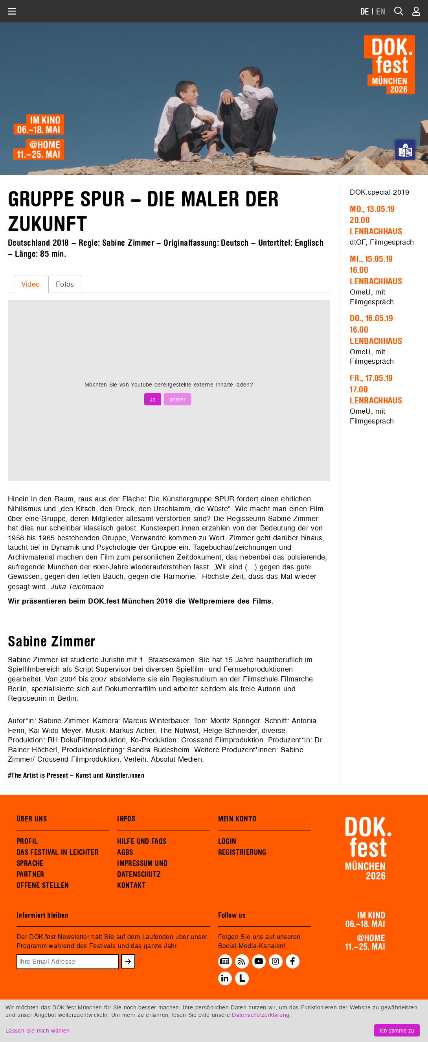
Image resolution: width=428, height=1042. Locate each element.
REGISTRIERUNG (242, 852)
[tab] (30, 284)
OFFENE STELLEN (43, 885)
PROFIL (27, 841)
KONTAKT (131, 885)
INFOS (126, 819)
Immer (177, 399)
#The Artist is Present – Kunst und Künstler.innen (76, 775)
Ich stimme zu (397, 1030)
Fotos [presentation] (65, 284)
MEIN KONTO (237, 819)
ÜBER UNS (32, 819)
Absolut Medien (176, 759)
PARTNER (30, 874)
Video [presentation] (30, 284)
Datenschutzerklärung (260, 1014)
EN (381, 12)
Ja (153, 399)
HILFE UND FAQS (141, 841)
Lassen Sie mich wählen (38, 1030)
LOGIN (227, 841)
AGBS (125, 852)
